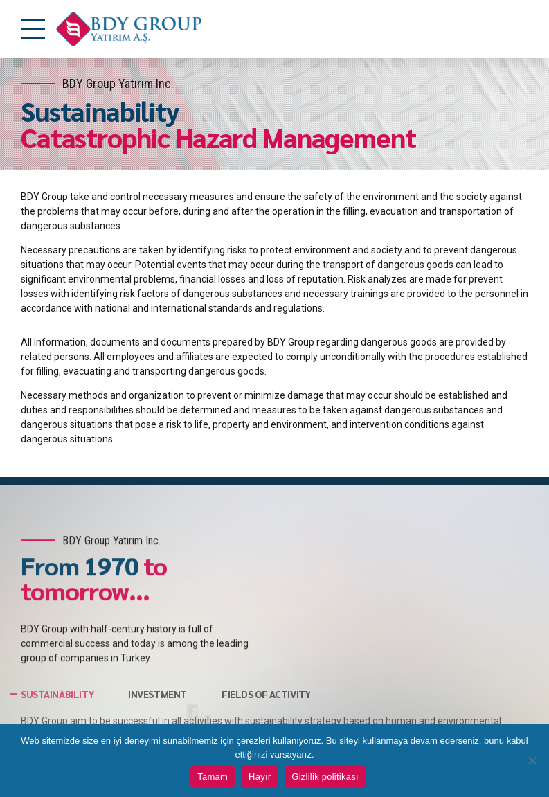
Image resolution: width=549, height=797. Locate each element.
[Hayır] (532, 760)
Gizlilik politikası (325, 776)
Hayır (260, 776)
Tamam (212, 776)
